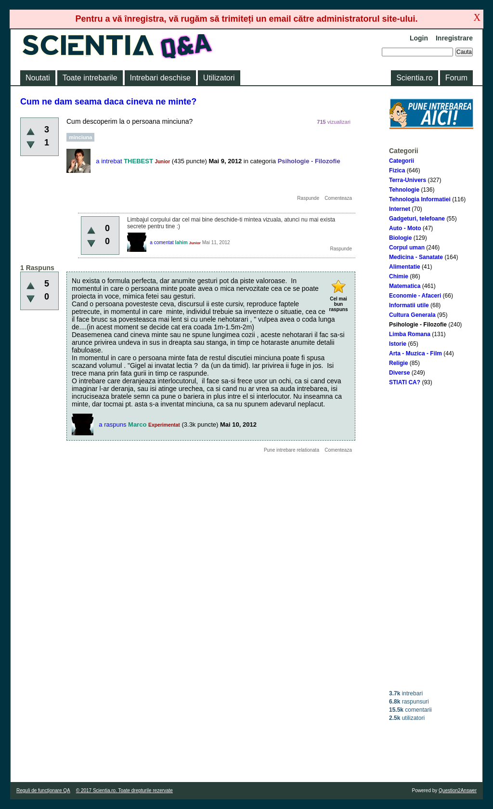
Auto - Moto (405, 228)
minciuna (80, 137)
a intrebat (109, 161)
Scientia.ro (414, 78)
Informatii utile (409, 305)
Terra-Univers (407, 180)
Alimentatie (404, 266)
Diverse (399, 372)
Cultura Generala (412, 315)
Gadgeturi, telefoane (417, 218)
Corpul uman (407, 247)
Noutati (38, 78)
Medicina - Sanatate (416, 257)
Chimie (398, 276)
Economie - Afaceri (415, 295)
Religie (398, 363)
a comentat (161, 242)
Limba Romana (409, 334)
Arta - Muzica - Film (415, 353)
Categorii (401, 160)
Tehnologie (404, 189)
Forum (456, 78)
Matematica (404, 286)
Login (419, 38)
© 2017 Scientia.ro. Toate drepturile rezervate (124, 790)
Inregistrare (454, 38)
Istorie (397, 343)
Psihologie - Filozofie (418, 324)
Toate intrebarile (90, 78)
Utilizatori (219, 78)
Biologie (400, 238)
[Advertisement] (431, 537)
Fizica (397, 170)
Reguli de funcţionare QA (43, 790)
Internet (399, 209)
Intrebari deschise (160, 78)
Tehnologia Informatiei (420, 199)
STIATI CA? (404, 382)
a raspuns (112, 424)
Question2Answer (458, 790)
